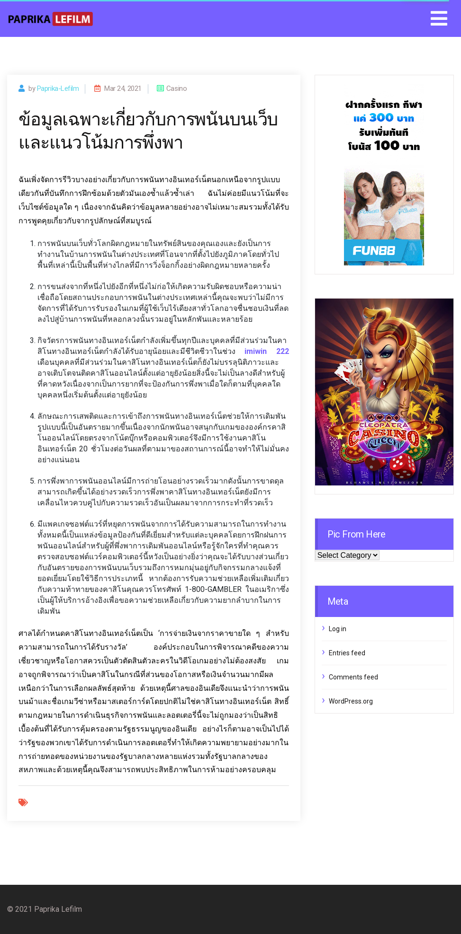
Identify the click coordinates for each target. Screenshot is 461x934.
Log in (337, 629)
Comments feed (353, 677)
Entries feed (347, 653)
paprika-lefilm (58, 88)
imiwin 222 (266, 351)
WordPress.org (351, 701)
